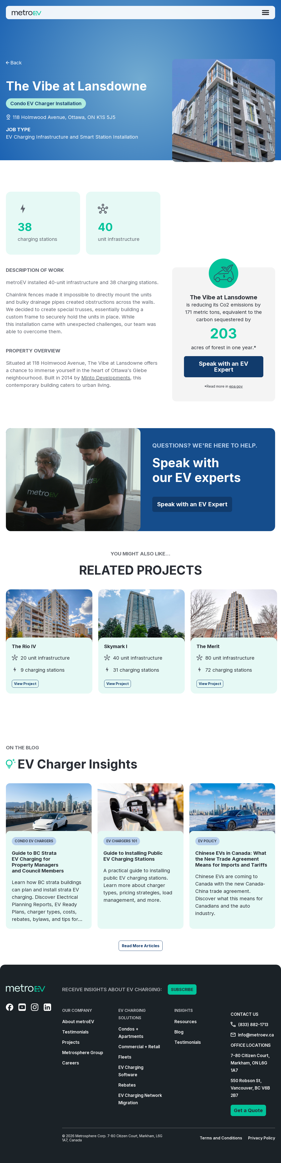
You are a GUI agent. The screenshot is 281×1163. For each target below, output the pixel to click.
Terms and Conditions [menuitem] (221, 1137)
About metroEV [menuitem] (78, 1021)
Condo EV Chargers (34, 841)
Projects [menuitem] (71, 1042)
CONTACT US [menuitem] (244, 1014)
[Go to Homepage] (26, 12)
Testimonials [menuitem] (75, 1032)
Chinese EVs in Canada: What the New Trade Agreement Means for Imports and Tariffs (231, 859)
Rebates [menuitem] (127, 1085)
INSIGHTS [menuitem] (183, 1010)
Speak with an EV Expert (223, 366)
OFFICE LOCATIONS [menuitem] (251, 1045)
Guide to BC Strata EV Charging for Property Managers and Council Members (38, 862)
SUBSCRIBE (182, 989)
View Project (25, 684)
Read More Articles (140, 945)
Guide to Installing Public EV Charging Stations (133, 856)
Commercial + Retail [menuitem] (139, 1046)
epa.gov (236, 386)
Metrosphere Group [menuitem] (82, 1052)
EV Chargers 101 (121, 841)
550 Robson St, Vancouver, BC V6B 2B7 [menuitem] (250, 1088)
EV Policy (207, 841)
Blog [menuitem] (178, 1032)
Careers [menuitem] (70, 1063)
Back (14, 63)
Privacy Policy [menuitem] (261, 1137)
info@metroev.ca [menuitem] (252, 1034)
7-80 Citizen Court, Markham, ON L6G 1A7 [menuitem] (250, 1063)
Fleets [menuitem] (124, 1057)
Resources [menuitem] (185, 1021)
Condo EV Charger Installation (46, 103)
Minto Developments (105, 378)
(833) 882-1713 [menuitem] (249, 1024)
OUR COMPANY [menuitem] (77, 1010)
